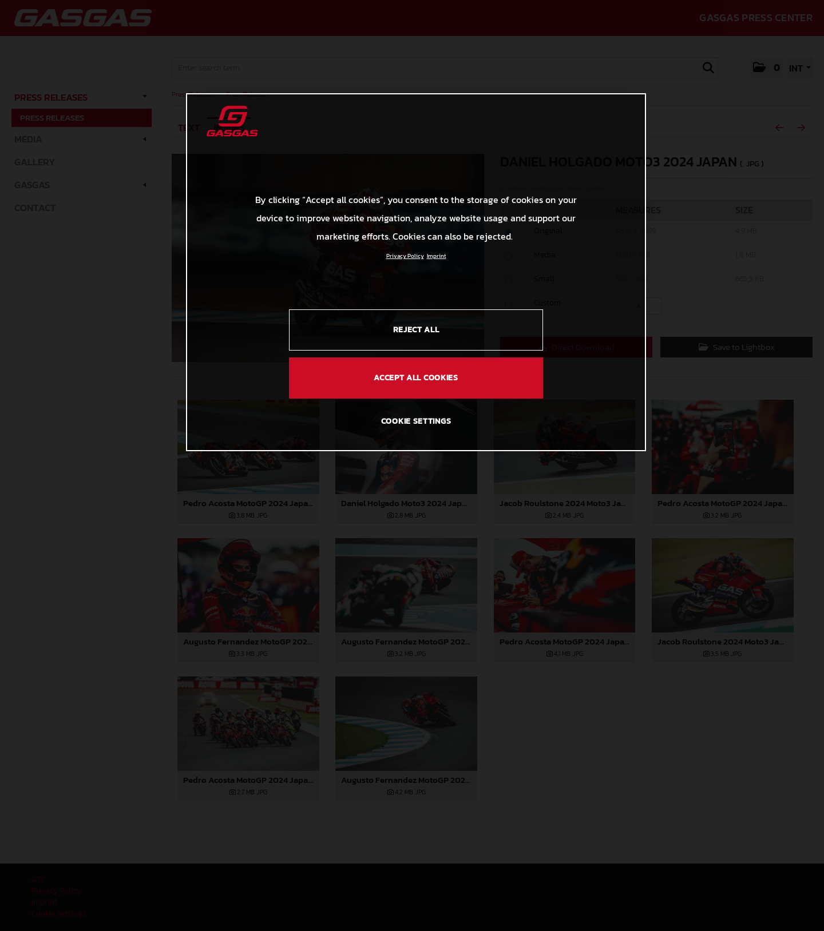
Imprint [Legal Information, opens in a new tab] (436, 256)
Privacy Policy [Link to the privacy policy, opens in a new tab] (405, 256)
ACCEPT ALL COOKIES (416, 378)
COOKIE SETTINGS (416, 421)
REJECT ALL (416, 330)
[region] (416, 272)
